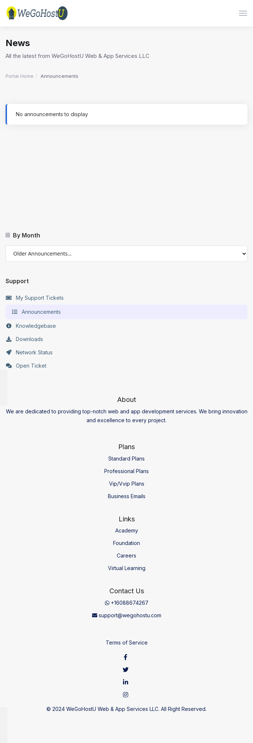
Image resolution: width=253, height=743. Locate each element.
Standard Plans (126, 458)
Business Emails (126, 496)
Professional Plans (126, 471)
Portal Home (20, 76)
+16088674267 (126, 603)
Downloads (24, 339)
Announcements (36, 312)
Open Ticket (26, 365)
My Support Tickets (35, 298)
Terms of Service (127, 642)
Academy (126, 530)
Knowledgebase (31, 326)
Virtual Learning (126, 568)
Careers (126, 555)
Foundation (126, 543)
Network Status (29, 352)
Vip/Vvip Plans (126, 483)
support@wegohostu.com (126, 615)
